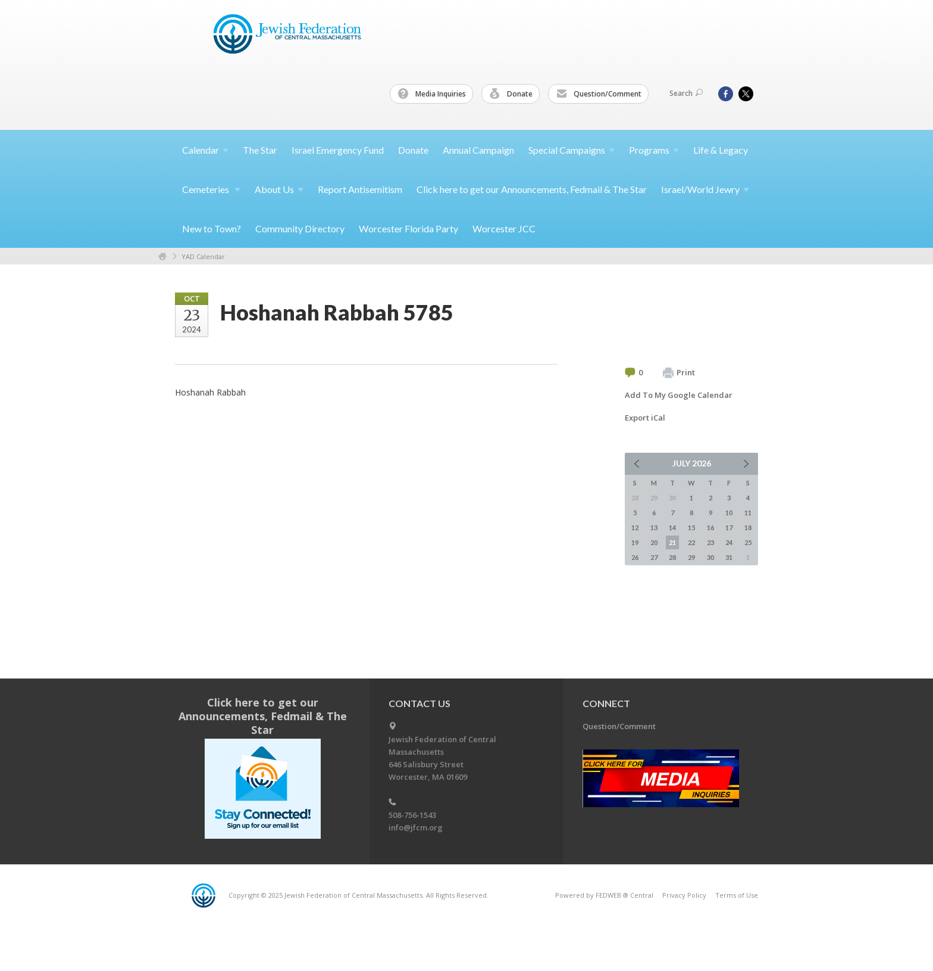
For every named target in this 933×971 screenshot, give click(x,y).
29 (691, 557)
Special (571, 149)
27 (654, 557)
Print (679, 373)
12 (634, 527)
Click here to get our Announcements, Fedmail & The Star (532, 189)
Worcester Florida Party (408, 228)
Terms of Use (736, 895)
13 (654, 527)
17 (728, 527)
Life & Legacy (720, 149)
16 (710, 527)
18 (748, 527)
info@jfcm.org (416, 827)
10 (728, 512)
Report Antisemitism (360, 189)
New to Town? (211, 228)
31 (728, 557)
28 (672, 557)
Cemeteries (211, 189)
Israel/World (705, 189)
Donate (511, 94)
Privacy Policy (684, 895)
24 (728, 542)
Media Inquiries (432, 94)
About (279, 189)
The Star (260, 149)
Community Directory (300, 228)
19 (634, 542)
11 (748, 512)
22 (691, 542)
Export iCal (645, 417)
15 (691, 527)
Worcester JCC (504, 228)
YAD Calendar (203, 256)
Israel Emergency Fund (338, 149)
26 (634, 557)
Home (162, 256)
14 (672, 527)
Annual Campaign (478, 149)
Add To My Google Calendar (678, 395)
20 (654, 542)
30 (710, 557)
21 (672, 542)
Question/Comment (598, 94)
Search (686, 93)
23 (710, 542)
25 (748, 542)
